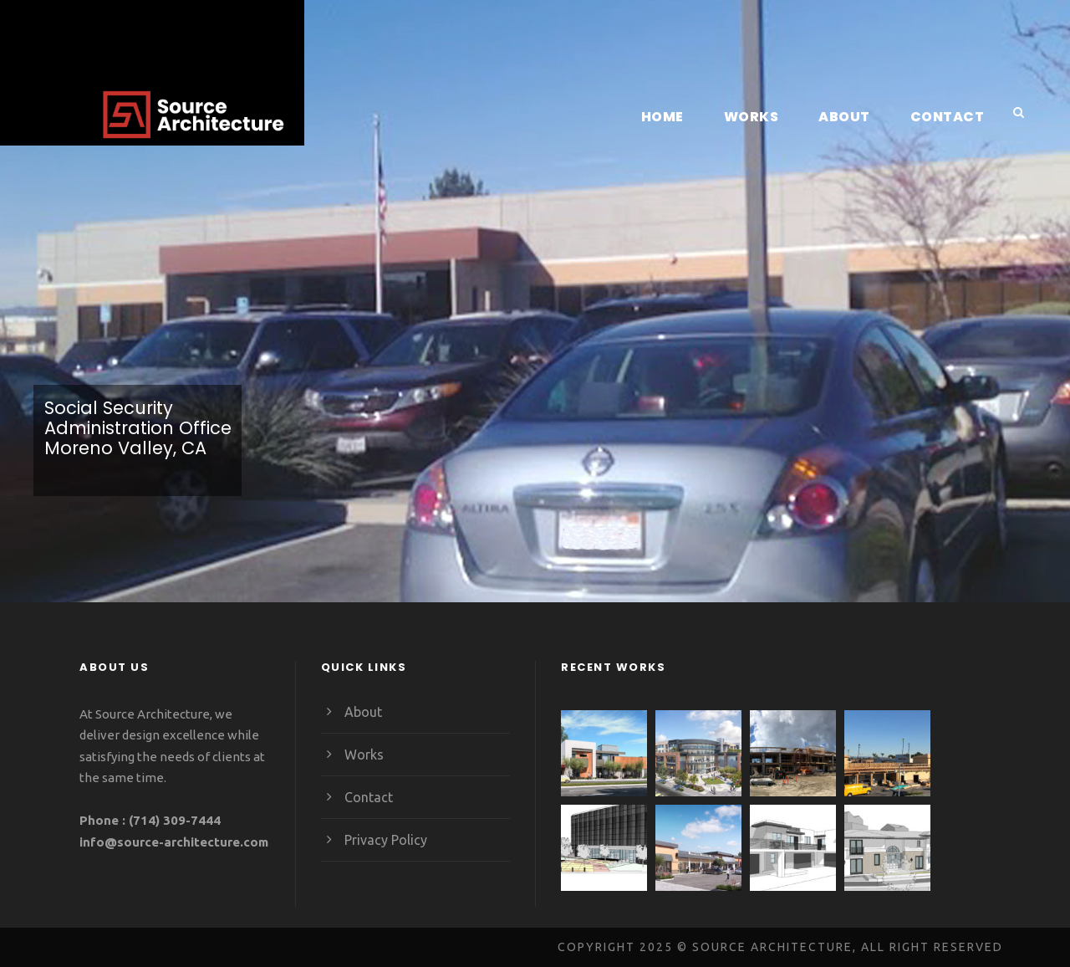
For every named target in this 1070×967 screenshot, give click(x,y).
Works (760, 117)
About (851, 117)
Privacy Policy (385, 839)
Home (672, 117)
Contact (950, 117)
